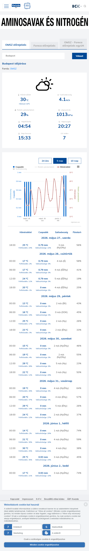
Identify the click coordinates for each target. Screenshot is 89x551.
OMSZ (13, 68)
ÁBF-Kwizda (73, 499)
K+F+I (38, 499)
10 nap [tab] (74, 160)
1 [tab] (82, 24)
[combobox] (33, 56)
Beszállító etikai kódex (54, 499)
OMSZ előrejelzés (15, 44)
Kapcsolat (14, 499)
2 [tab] (86, 24)
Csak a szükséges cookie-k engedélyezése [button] (44, 539)
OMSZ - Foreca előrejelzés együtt (73, 44)
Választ (79, 56)
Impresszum (27, 499)
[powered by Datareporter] (85, 506)
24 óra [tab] (45, 160)
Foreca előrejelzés (44, 45)
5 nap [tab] (60, 160)
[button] (23, 526)
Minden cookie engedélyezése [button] (44, 545)
